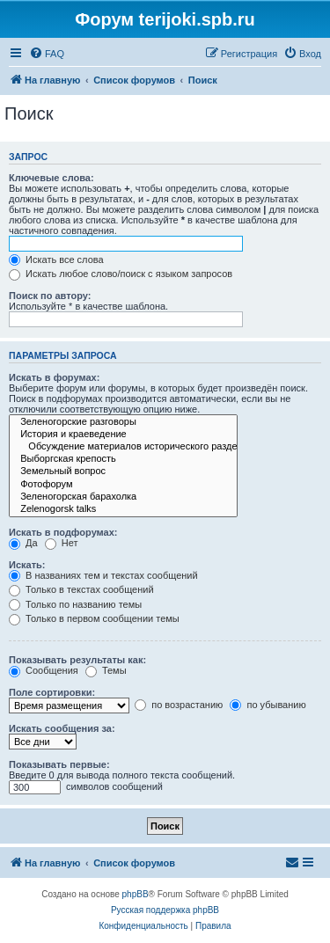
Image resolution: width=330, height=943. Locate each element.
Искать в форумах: (54, 377)
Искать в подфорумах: (63, 532)
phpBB (135, 894)
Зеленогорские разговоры (123, 422)
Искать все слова (56, 259)
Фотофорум (123, 485)
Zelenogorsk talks (123, 509)
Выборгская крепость (123, 459)
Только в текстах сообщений (81, 589)
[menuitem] (46, 53)
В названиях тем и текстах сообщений (103, 575)
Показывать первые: (59, 764)
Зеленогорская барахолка (123, 497)
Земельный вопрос (123, 471)
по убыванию (267, 704)
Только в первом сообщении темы (94, 618)
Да (23, 542)
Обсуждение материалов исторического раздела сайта (123, 447)
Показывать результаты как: (77, 659)
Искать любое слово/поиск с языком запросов (120, 273)
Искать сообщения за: (62, 728)
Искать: (27, 564)
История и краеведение (123, 434)
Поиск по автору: (50, 295)
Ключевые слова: (51, 177)
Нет (61, 542)
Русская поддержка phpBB (165, 910)
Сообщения (43, 670)
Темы (106, 670)
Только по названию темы (75, 604)
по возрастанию (179, 704)
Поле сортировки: (52, 692)
